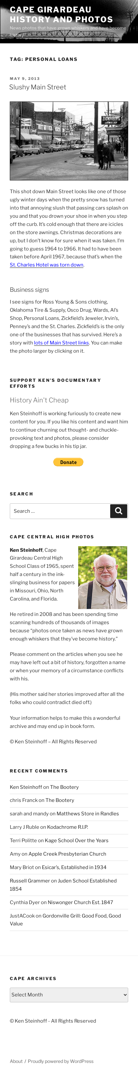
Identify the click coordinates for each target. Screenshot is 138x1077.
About (16, 1061)
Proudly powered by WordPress (61, 1061)
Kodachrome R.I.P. (67, 827)
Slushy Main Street (37, 87)
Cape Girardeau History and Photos (61, 14)
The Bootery (64, 787)
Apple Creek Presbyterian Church (67, 854)
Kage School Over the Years (77, 841)
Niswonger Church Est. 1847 (80, 902)
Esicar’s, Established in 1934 (74, 867)
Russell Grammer (30, 881)
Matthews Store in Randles (88, 814)
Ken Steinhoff (26, 787)
